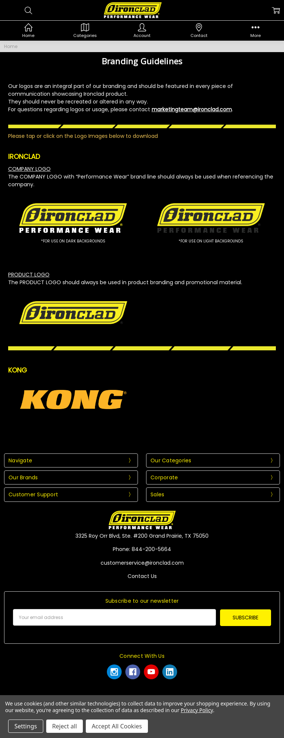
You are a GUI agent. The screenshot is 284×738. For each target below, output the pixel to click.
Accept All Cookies (117, 726)
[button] (73, 218)
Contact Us (142, 576)
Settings (25, 726)
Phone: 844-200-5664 (142, 549)
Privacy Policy (197, 710)
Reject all (64, 726)
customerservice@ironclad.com (142, 563)
